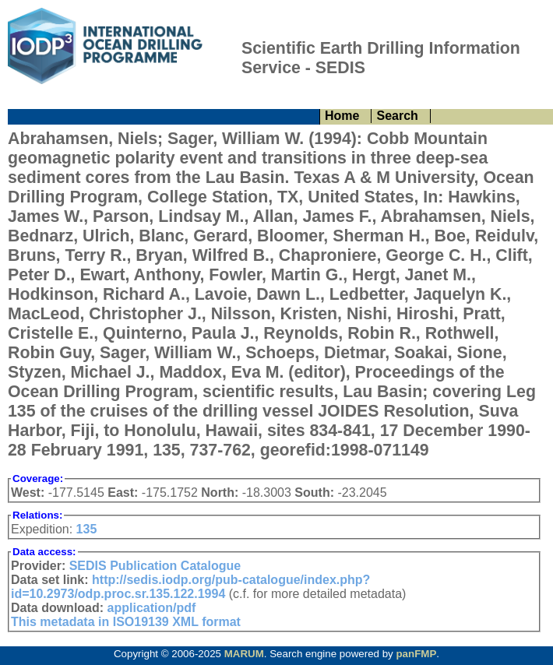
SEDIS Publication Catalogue (155, 565)
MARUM (244, 654)
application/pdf (151, 607)
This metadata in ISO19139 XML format (126, 621)
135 (86, 529)
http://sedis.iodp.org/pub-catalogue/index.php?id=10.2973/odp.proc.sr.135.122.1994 (190, 586)
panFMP (416, 654)
